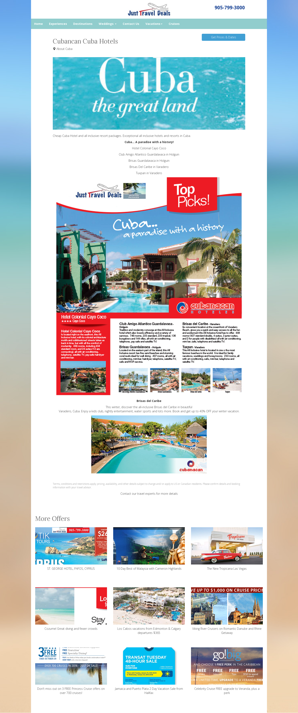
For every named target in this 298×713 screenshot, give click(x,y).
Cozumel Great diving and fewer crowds (71, 609)
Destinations (83, 24)
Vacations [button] (153, 24)
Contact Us (131, 24)
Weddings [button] (108, 24)
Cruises (174, 24)
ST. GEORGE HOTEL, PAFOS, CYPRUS (71, 549)
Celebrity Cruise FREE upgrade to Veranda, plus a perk (227, 671)
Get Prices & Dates (223, 37)
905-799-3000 (230, 7)
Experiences (58, 24)
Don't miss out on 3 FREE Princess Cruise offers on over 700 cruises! (71, 671)
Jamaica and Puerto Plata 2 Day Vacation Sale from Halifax (149, 671)
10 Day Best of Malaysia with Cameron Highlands (149, 549)
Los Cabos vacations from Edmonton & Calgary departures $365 (149, 611)
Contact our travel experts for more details (149, 494)
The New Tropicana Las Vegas (227, 549)
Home (38, 24)
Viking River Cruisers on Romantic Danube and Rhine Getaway (227, 611)
